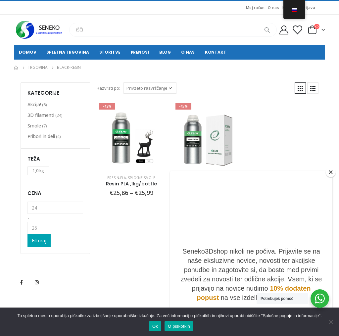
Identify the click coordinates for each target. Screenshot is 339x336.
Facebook (21, 282)
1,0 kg (38, 170)
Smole (34, 125)
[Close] (331, 172)
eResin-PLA (116, 177)
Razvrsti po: (108, 88)
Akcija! (34, 104)
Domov (27, 52)
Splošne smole (141, 177)
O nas (273, 7)
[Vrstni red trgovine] (149, 88)
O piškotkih (179, 326)
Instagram (36, 282)
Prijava (308, 7)
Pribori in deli (41, 136)
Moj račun (255, 7)
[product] (131, 135)
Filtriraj (39, 240)
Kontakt (215, 52)
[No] (330, 321)
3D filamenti (40, 115)
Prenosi (140, 52)
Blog (165, 52)
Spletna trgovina (67, 52)
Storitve (110, 52)
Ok (155, 326)
